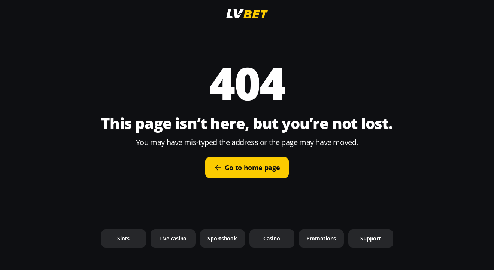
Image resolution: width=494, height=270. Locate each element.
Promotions (321, 238)
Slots (123, 238)
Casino (271, 238)
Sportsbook (222, 238)
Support (370, 238)
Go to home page (247, 167)
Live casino (173, 238)
